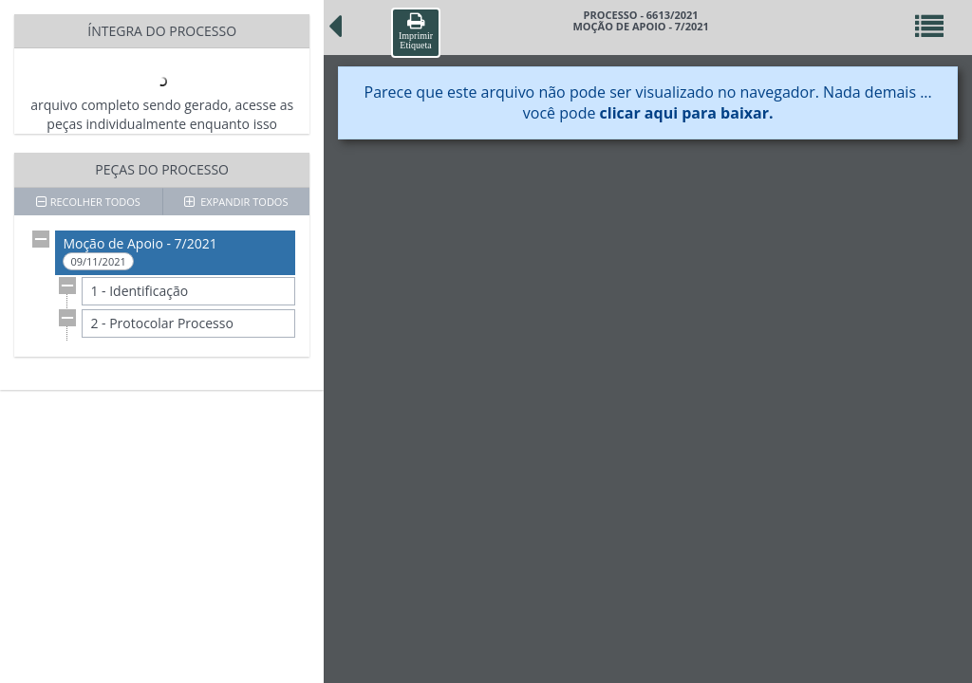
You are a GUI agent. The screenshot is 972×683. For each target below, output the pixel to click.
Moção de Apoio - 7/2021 (139, 252)
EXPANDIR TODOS (236, 201)
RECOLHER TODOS (88, 201)
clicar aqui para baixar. (687, 112)
